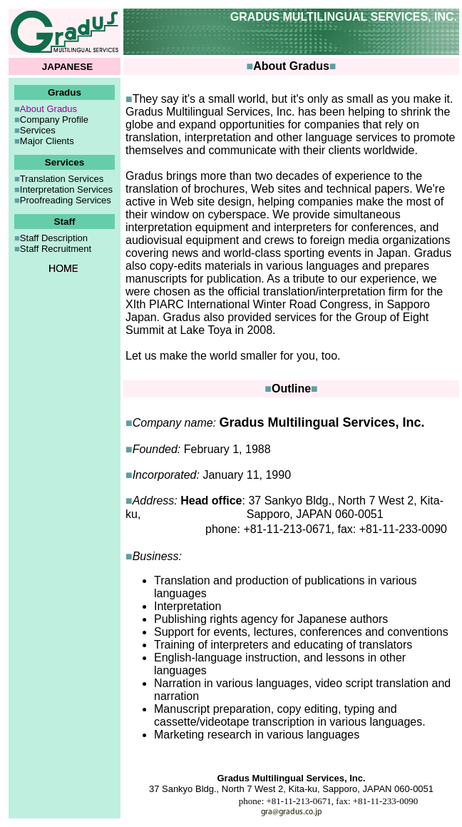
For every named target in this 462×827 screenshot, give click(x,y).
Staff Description (54, 238)
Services (38, 130)
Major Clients (47, 141)
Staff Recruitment (55, 248)
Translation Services (61, 178)
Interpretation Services (66, 189)
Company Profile (54, 119)
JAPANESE (67, 66)
